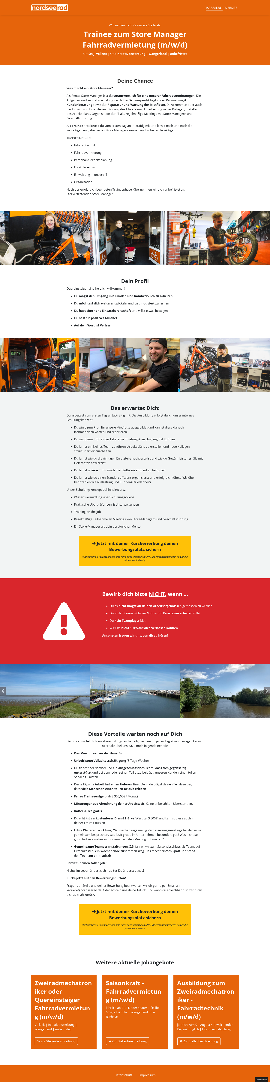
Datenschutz (124, 1075)
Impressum (148, 1075)
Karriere (214, 7)
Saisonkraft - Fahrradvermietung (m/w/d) (133, 991)
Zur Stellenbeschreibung (56, 1041)
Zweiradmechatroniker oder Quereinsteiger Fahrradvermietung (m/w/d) (63, 1000)
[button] (3, 238)
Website (230, 7)
